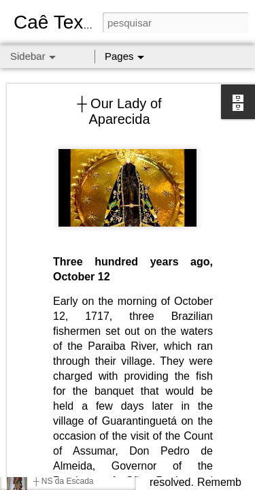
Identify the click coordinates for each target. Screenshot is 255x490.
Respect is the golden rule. (81, 420)
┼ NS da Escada (63, 481)
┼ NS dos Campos (67, 389)
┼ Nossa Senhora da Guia (81, 450)
